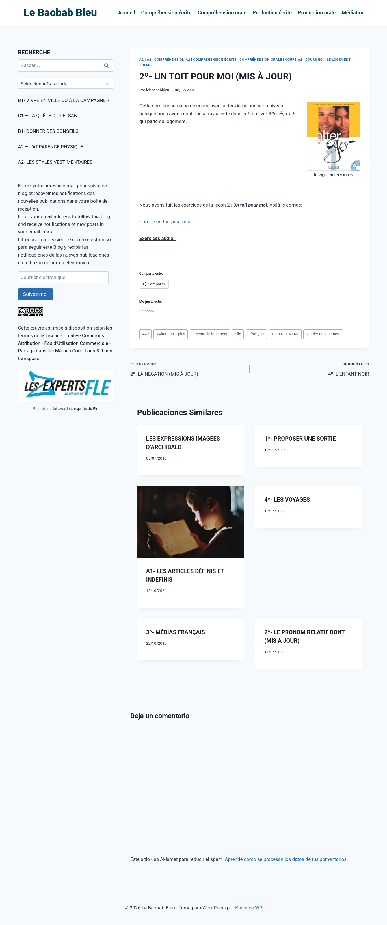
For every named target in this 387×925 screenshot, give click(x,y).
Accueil (126, 13)
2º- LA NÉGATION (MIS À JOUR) (187, 368)
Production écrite (272, 13)
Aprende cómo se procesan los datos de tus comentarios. (286, 859)
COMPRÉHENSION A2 (172, 60)
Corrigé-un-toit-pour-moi (164, 221)
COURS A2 (293, 60)
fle (237, 334)
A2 (141, 60)
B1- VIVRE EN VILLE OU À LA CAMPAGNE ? (63, 100)
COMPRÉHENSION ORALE (260, 60)
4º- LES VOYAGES (287, 499)
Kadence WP (248, 908)
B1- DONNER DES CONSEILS (48, 131)
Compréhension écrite (166, 13)
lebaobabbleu (157, 90)
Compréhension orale (222, 13)
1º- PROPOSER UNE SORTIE (300, 438)
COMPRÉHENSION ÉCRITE (215, 60)
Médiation (353, 13)
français (256, 334)
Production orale (317, 13)
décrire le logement (209, 334)
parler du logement (323, 334)
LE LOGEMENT (339, 60)
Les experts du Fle (82, 408)
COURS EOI (314, 60)
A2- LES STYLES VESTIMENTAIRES (55, 162)
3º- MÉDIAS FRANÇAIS (175, 632)
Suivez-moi (35, 294)
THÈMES (146, 65)
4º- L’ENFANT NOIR (311, 368)
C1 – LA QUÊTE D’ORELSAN (47, 115)
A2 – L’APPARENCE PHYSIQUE (50, 147)
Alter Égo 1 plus (170, 334)
